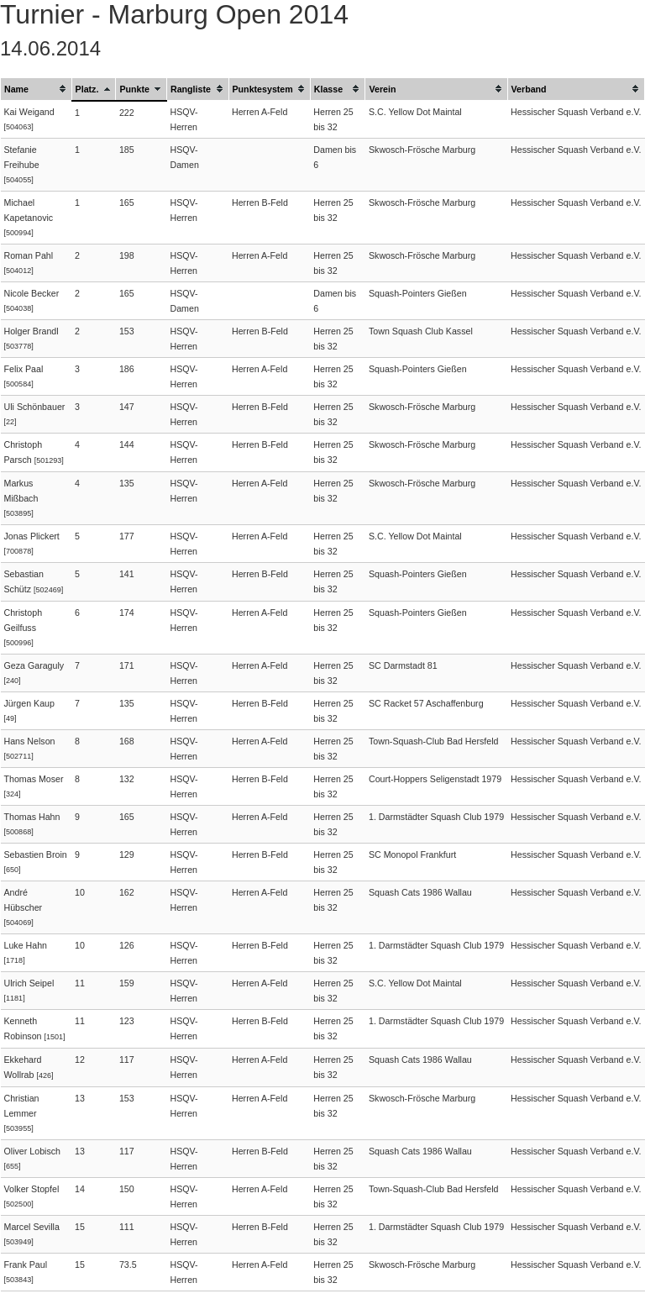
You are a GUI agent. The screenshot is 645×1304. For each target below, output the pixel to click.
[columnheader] (36, 89)
